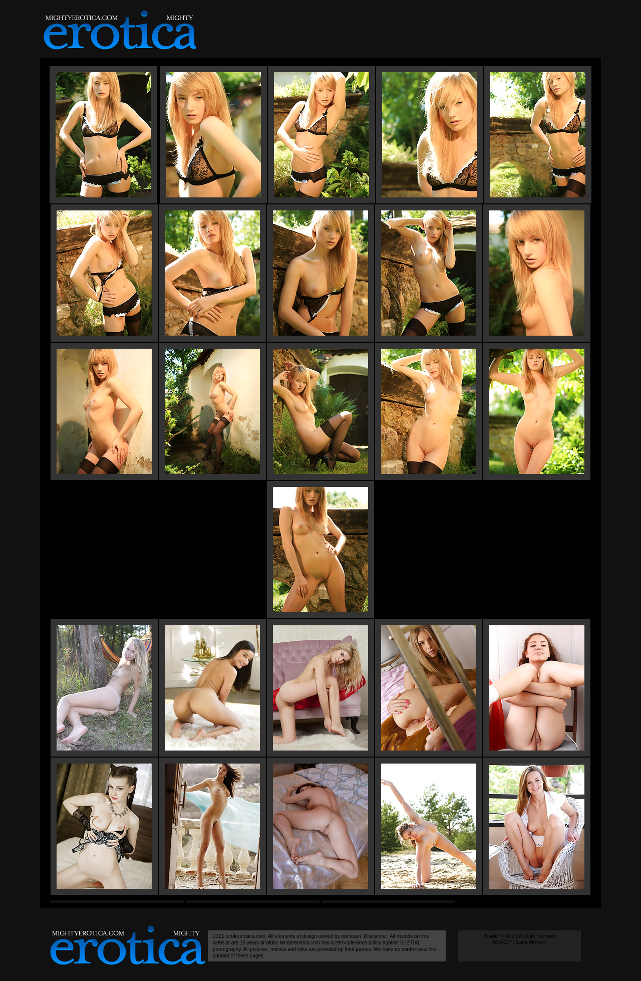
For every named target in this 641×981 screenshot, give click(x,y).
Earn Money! (530, 942)
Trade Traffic (499, 936)
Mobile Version (537, 936)
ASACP (501, 942)
